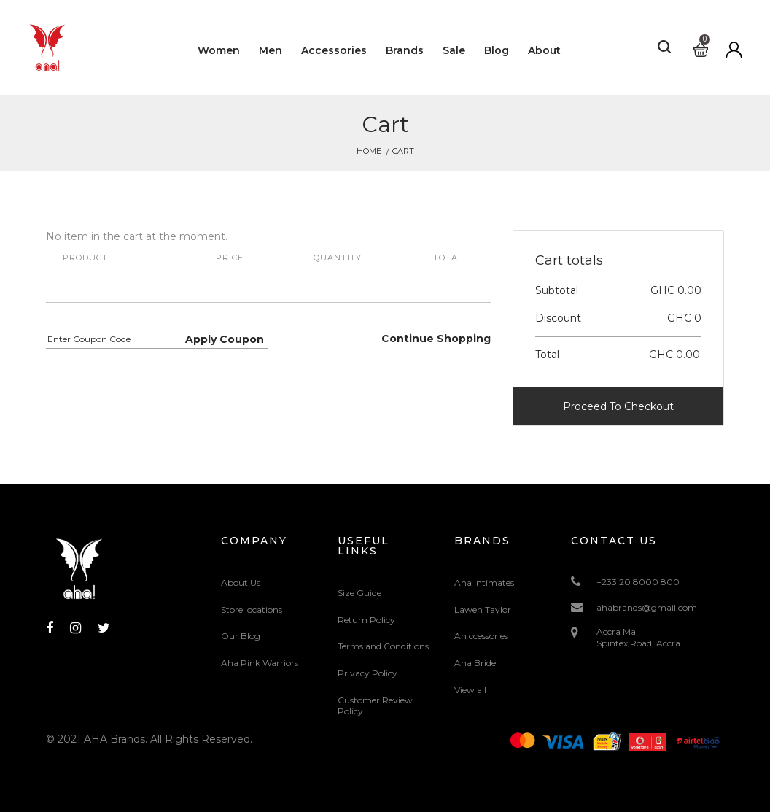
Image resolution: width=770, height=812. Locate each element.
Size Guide (359, 592)
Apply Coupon (224, 339)
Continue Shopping (436, 338)
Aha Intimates (484, 582)
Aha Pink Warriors (259, 662)
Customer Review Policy (375, 706)
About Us (240, 582)
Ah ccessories (481, 635)
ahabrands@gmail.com (646, 607)
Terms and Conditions (383, 646)
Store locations (251, 609)
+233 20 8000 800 (638, 581)
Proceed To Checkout (618, 406)
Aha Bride (475, 662)
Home (369, 151)
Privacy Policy (367, 673)
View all (470, 689)
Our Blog (240, 635)
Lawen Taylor (482, 609)
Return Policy (366, 619)
